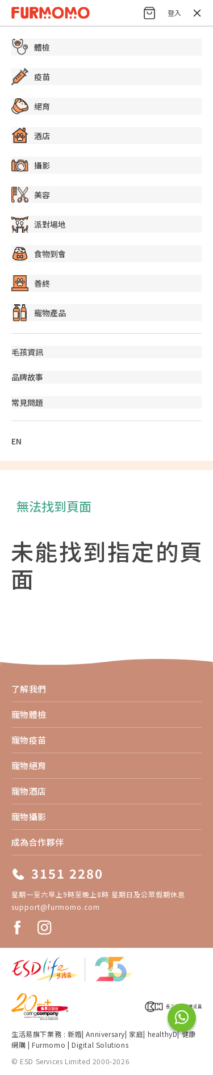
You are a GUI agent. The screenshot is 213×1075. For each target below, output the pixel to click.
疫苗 (30, 76)
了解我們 (29, 689)
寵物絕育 (29, 765)
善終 (30, 283)
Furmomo (48, 1044)
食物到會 (38, 253)
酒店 (30, 135)
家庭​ (136, 1034)
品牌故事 (27, 377)
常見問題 (27, 402)
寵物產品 (38, 312)
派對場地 (38, 224)
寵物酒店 (29, 791)
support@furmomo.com (55, 907)
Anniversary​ (105, 1034)
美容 (30, 194)
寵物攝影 (29, 816)
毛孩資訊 (27, 352)
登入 (174, 13)
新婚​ (75, 1034)
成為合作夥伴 (37, 842)
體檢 (30, 47)
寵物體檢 (29, 714)
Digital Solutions (100, 1044)
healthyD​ (163, 1034)
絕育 (30, 106)
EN (16, 441)
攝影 (30, 165)
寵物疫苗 (29, 740)
